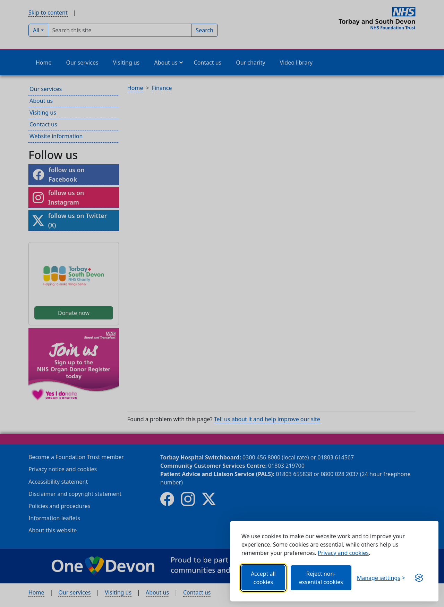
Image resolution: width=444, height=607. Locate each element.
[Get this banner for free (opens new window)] (419, 577)
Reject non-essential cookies (321, 578)
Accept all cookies (263, 578)
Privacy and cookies (343, 553)
